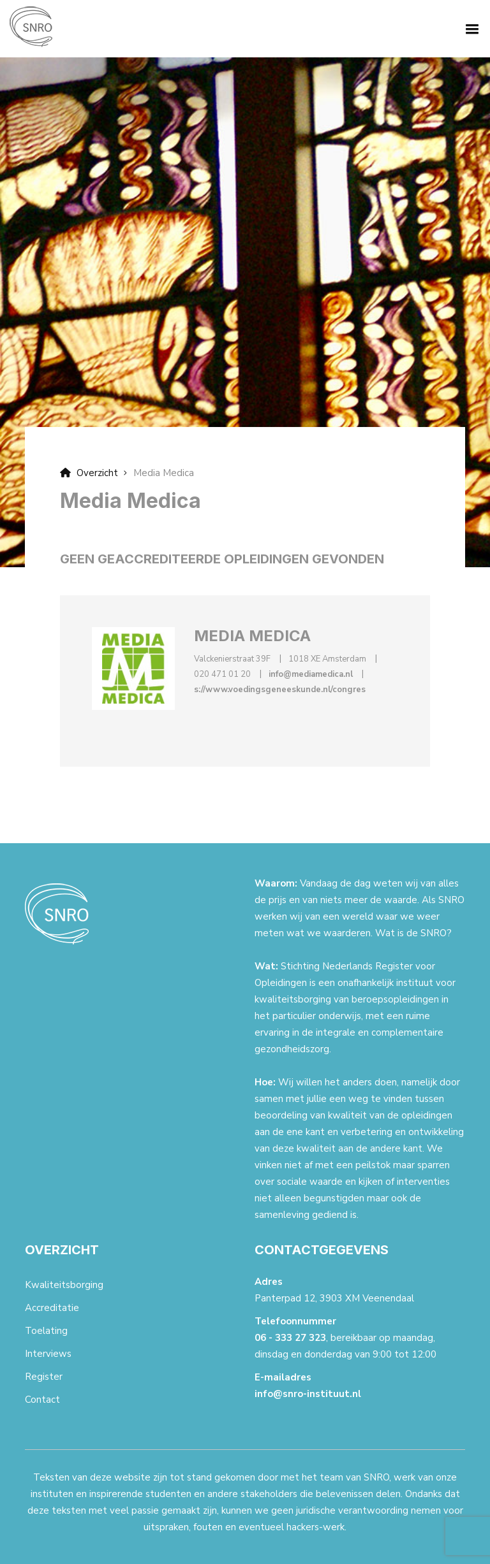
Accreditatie (52, 1307)
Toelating (46, 1330)
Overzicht (89, 473)
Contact (42, 1399)
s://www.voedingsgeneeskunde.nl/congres (280, 689)
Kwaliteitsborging (64, 1284)
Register (44, 1376)
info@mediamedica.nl (311, 674)
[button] (469, 27)
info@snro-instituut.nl (308, 1393)
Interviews (48, 1353)
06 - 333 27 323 (290, 1337)
